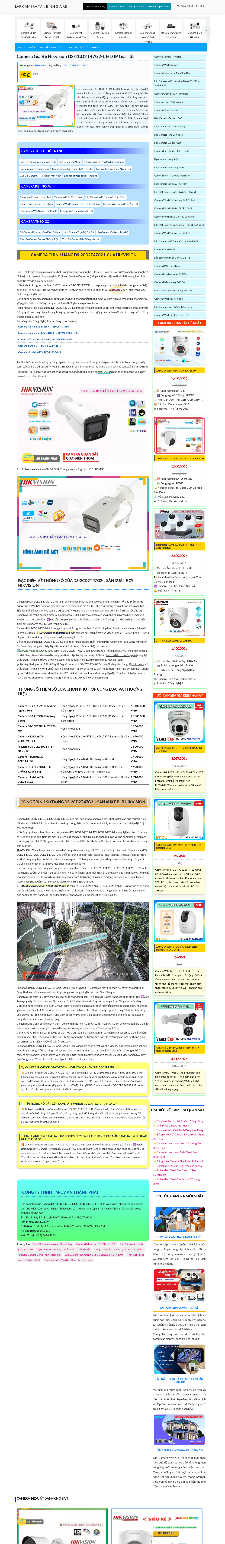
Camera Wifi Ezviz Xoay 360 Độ (171, 315)
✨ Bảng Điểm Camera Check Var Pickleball (178, 1161)
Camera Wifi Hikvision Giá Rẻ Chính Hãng (78, 204)
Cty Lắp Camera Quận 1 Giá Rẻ (179, 1237)
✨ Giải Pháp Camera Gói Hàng (171, 1125)
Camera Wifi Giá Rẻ (164, 249)
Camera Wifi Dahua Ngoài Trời (76, 211)
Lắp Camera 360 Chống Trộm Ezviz (173, 307)
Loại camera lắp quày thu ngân (170, 183)
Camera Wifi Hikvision (166, 64)
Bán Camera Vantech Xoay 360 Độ (173, 290)
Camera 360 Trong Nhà (167, 266)
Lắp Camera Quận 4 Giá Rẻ (179, 1307)
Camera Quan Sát (26, 47)
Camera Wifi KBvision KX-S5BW (176, 370)
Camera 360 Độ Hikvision (168, 56)
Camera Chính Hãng (95, 6)
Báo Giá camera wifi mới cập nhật (38, 161)
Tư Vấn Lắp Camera (159, 6)
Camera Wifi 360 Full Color (68, 197)
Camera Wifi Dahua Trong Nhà (36, 204)
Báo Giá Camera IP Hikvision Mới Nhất (41, 175)
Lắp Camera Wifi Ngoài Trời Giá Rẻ (38, 211)
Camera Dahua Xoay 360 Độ (169, 282)
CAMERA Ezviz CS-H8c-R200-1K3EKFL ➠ (180, 458)
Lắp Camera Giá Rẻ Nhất (167, 142)
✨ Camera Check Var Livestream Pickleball (178, 1166)
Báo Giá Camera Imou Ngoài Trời (114, 168)
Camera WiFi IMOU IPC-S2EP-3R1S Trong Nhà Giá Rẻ (177, 948)
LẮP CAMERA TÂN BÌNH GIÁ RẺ (41, 6)
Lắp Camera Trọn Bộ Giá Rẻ (79, 232)
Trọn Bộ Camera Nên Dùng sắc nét (81, 239)
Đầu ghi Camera (137, 6)
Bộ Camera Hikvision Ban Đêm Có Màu (41, 232)
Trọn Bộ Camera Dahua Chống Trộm (39, 239)
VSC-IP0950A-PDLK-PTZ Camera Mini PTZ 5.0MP (179, 750)
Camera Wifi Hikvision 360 (168, 298)
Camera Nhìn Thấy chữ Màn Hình (172, 175)
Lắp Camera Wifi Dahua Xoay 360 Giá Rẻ (176, 241)
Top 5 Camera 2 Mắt (70, 161)
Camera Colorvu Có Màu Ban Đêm (172, 73)
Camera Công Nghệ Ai (166, 110)
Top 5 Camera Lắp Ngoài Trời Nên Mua (73, 168)
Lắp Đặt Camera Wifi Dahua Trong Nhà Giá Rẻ (179, 224)
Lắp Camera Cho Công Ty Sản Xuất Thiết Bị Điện (64, 1249)
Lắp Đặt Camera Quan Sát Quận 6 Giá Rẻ (179, 1380)
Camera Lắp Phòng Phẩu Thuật (171, 151)
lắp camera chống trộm (166, 159)
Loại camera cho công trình (169, 167)
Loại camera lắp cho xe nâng (169, 126)
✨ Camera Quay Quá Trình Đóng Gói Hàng (178, 1130)
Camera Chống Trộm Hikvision (84, 47)
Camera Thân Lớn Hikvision (169, 101)
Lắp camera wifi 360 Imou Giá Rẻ (172, 257)
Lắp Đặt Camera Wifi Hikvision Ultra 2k (175, 192)
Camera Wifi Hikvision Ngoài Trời (172, 233)
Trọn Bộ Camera (117, 6)
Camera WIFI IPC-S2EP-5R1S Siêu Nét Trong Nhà (179, 847)
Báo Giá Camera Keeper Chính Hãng (52, 1244)
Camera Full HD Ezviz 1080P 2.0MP (173, 208)
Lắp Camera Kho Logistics (168, 134)
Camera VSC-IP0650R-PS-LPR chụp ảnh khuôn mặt (177, 1050)
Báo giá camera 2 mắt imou (34, 168)
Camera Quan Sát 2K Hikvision (171, 93)
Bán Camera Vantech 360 (168, 118)
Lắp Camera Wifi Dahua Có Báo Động (106, 197)
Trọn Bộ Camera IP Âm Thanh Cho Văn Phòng (178, 547)
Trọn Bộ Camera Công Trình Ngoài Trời (39, 1254)
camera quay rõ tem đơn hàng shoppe (104, 161)
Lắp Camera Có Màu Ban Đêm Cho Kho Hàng (68, 1260)
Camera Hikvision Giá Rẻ (52, 47)
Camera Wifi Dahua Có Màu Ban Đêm (174, 216)
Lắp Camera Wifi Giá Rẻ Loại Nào (179, 1450)
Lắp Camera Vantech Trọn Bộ (113, 232)
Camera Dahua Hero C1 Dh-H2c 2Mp (96, 1244)
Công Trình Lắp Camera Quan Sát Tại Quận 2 (119, 1249)
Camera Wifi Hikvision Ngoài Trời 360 (174, 200)
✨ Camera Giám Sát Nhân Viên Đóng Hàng (178, 1121)
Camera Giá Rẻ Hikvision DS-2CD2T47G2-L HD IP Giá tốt (76, 56)
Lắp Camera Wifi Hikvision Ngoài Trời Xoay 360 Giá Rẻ (177, 83)
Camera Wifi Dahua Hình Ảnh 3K (121, 204)
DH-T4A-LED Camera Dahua (174, 641)
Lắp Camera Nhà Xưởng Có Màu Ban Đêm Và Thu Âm (94, 1254)
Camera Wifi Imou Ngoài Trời (35, 197)
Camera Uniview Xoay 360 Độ (170, 274)
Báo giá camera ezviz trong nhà (81, 175)
